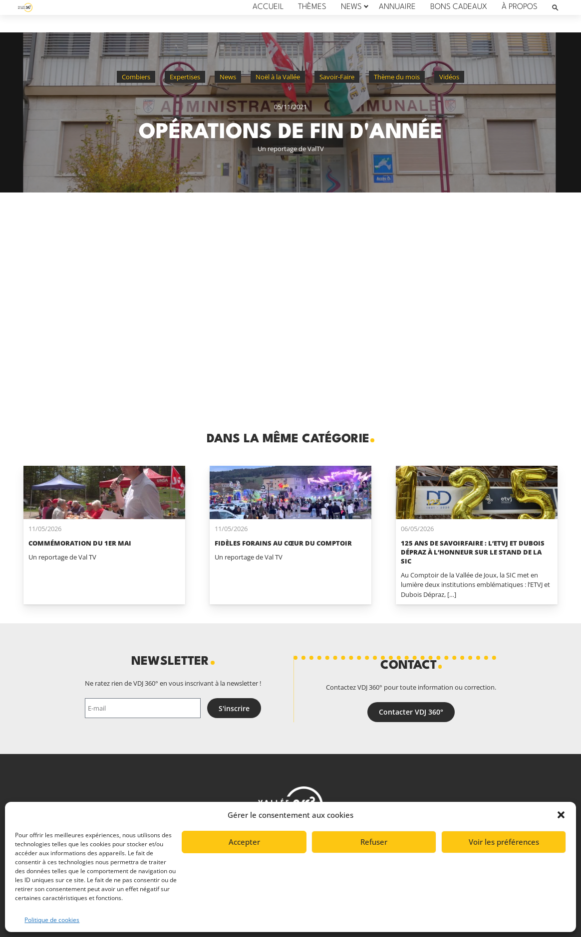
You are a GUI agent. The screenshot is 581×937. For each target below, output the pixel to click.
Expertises (185, 76)
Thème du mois (397, 76)
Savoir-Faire (336, 76)
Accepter (244, 842)
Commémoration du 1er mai (79, 543)
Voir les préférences (504, 842)
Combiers (136, 76)
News (228, 76)
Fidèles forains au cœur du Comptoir (283, 543)
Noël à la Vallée (278, 76)
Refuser (373, 842)
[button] (561, 815)
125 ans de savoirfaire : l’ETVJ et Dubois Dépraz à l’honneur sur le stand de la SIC (473, 552)
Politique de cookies (51, 920)
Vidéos (449, 76)
